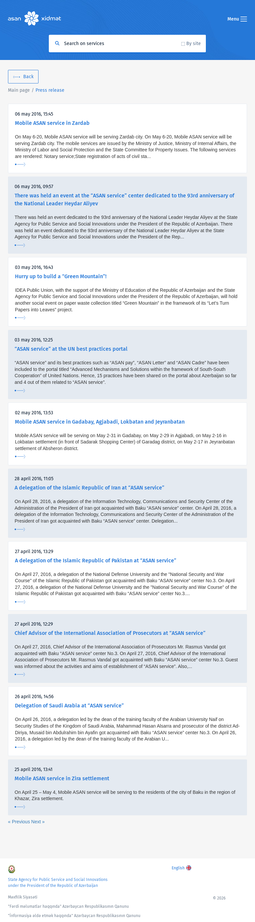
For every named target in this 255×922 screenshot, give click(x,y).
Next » (37, 821)
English (178, 868)
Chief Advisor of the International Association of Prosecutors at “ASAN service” (110, 633)
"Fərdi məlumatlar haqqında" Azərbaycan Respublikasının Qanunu (68, 906)
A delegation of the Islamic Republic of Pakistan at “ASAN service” (95, 560)
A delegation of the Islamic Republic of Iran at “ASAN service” (89, 488)
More (20, 164)
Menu (237, 19)
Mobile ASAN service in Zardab (52, 123)
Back (28, 76)
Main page (19, 90)
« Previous (19, 821)
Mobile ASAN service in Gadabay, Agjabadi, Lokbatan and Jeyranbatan (100, 422)
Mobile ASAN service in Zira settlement (62, 778)
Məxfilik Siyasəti (22, 897)
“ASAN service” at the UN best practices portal (71, 349)
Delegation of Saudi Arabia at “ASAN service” (69, 705)
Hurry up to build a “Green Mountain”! (61, 276)
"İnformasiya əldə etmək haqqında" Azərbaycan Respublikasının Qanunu (74, 915)
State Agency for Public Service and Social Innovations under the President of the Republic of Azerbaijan (58, 882)
